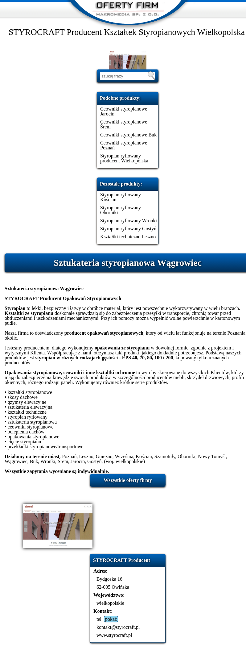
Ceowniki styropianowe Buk (128, 134)
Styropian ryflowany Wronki (128, 220)
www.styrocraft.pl (114, 635)
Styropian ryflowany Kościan (120, 197)
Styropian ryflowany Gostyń (128, 228)
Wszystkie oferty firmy (128, 480)
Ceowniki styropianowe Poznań (123, 145)
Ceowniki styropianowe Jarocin (123, 111)
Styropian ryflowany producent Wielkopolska (124, 158)
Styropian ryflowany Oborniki (120, 210)
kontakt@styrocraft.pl (118, 627)
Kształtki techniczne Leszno (128, 236)
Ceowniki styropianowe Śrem (123, 124)
